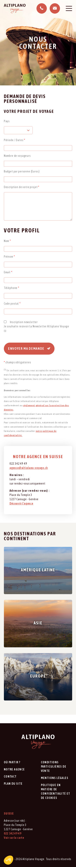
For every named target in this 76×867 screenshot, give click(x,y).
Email (8, 272)
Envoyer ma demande (29, 348)
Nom (7, 241)
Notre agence (14, 769)
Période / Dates (14, 140)
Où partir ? (12, 762)
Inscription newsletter (24, 322)
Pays (7, 121)
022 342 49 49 (12, 833)
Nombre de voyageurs (17, 155)
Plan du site (13, 783)
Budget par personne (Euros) (22, 171)
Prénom (9, 256)
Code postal (12, 303)
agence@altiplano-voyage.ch (29, 467)
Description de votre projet (21, 187)
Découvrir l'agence (21, 503)
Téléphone (11, 288)
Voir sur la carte (14, 837)
